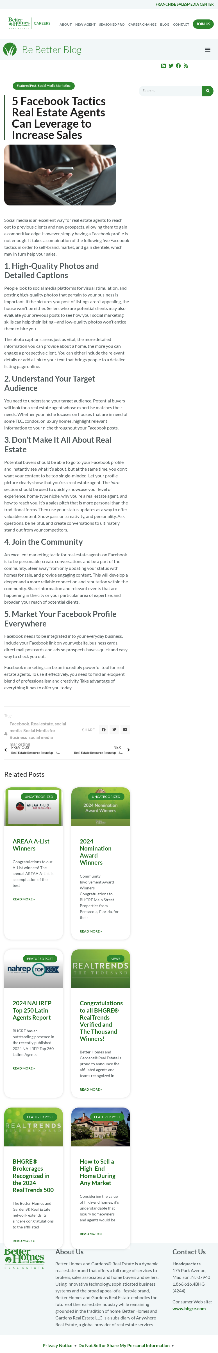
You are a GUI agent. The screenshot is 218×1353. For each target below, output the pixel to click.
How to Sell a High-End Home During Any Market (97, 1172)
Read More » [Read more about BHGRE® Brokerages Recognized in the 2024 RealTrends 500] (24, 1241)
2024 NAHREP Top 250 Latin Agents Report (32, 1009)
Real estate (42, 723)
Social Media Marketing (54, 85)
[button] (207, 49)
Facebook (19, 723)
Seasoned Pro (112, 24)
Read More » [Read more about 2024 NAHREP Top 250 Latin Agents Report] (24, 1068)
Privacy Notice (57, 1345)
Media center (200, 4)
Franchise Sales (171, 4)
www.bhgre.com (189, 1308)
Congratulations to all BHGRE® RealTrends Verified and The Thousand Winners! (101, 1020)
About (66, 24)
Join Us (203, 24)
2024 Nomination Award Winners (96, 852)
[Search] (208, 91)
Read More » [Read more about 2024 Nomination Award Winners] (91, 931)
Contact (181, 24)
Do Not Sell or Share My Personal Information (124, 1345)
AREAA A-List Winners (31, 845)
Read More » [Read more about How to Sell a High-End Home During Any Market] (91, 1234)
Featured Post (26, 85)
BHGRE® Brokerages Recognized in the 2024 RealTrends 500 (33, 1175)
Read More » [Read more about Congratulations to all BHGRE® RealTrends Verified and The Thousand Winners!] (91, 1089)
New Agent (85, 24)
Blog (164, 24)
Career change (142, 24)
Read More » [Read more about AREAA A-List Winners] (24, 899)
